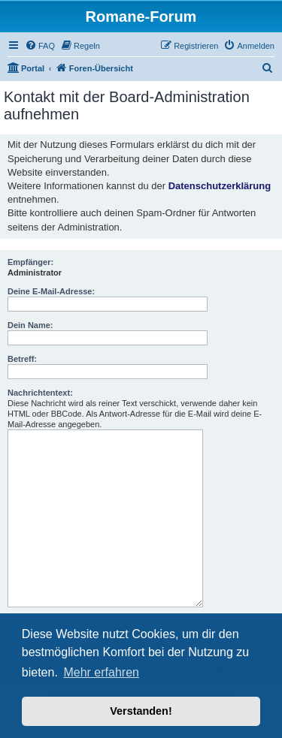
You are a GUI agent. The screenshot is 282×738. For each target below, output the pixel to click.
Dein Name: (30, 325)
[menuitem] (40, 46)
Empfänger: (30, 262)
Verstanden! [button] (140, 711)
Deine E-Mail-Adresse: (51, 291)
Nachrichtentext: (40, 392)
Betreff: (22, 358)
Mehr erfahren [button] (101, 672)
